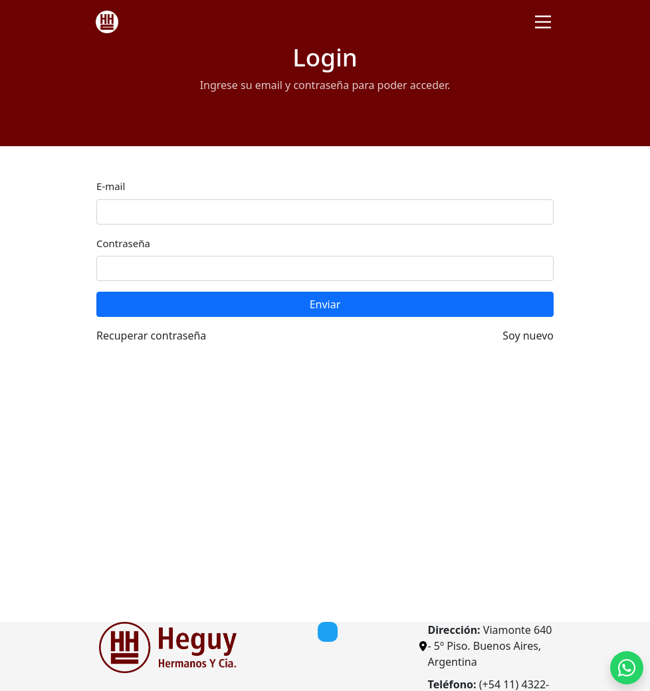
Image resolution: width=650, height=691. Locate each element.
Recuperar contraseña (151, 335)
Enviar (325, 304)
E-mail (110, 186)
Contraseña (123, 243)
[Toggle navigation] (543, 22)
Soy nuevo (528, 335)
